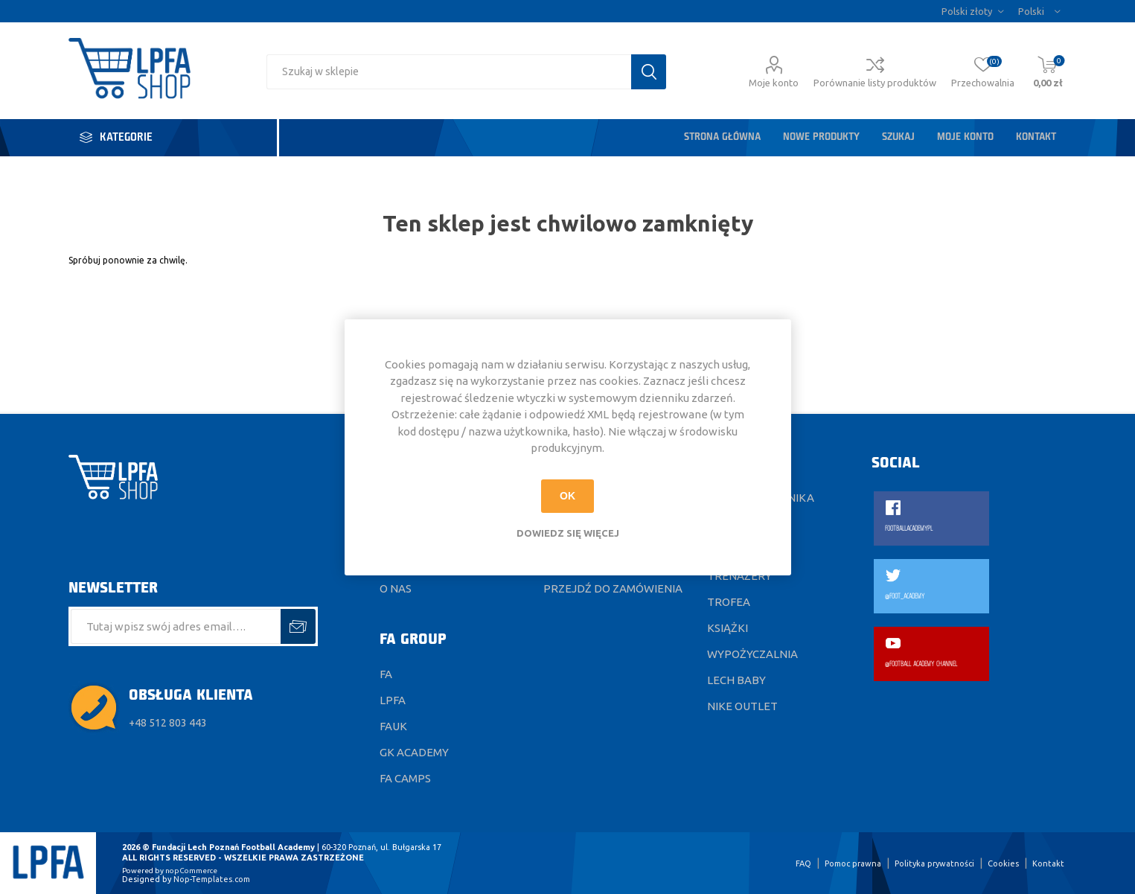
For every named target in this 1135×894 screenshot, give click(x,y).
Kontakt (1036, 137)
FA (386, 674)
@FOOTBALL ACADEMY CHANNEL (921, 664)
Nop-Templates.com (211, 879)
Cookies (1003, 863)
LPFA (393, 700)
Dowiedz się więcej (568, 533)
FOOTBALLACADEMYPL (909, 529)
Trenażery (739, 575)
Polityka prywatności (934, 863)
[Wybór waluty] (972, 11)
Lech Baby (736, 680)
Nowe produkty (821, 137)
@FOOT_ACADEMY (904, 596)
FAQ (803, 863)
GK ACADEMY (414, 752)
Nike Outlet (742, 706)
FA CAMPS (405, 778)
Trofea (728, 602)
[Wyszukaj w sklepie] (448, 71)
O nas (396, 588)
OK (567, 496)
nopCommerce (191, 870)
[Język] (1039, 11)
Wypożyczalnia (752, 654)
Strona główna (722, 137)
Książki (727, 628)
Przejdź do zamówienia (612, 588)
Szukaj (898, 137)
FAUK (393, 726)
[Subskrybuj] (176, 626)
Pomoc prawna (853, 863)
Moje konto (774, 82)
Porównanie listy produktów (874, 82)
